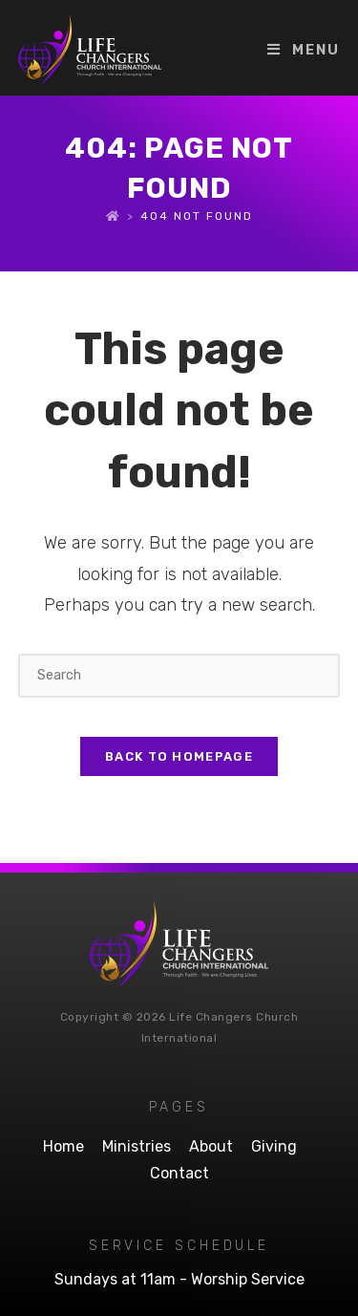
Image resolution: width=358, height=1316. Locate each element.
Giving (274, 1146)
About (211, 1146)
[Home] (113, 216)
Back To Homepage (179, 756)
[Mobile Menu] (303, 49)
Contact (179, 1173)
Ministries (136, 1146)
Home (63, 1146)
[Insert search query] (179, 675)
